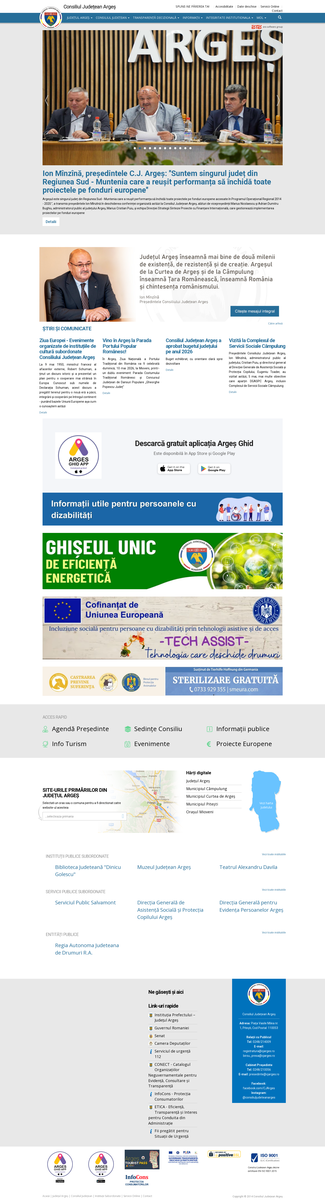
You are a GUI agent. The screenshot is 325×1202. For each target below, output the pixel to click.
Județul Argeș (79, 18)
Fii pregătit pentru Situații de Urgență (172, 1133)
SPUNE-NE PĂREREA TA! (192, 6)
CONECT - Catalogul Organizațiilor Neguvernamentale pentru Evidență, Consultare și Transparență (172, 1075)
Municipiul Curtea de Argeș (210, 796)
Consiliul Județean (113, 18)
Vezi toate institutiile (274, 854)
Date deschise (247, 6)
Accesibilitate (224, 6)
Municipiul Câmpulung (206, 788)
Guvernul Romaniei (172, 1027)
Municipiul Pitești (202, 804)
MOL (261, 18)
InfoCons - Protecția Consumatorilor (172, 1096)
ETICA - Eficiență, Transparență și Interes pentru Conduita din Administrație (172, 1114)
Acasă (46, 1196)
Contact (277, 11)
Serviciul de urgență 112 (172, 1054)
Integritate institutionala (229, 18)
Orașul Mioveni (199, 811)
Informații (193, 18)
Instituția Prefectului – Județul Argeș (175, 1017)
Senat (160, 1035)
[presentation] (47, 100)
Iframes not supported (80, 1048)
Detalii (51, 221)
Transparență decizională (156, 18)
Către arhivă (275, 323)
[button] (134, 148)
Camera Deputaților (172, 1043)
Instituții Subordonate (108, 1196)
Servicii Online (270, 6)
